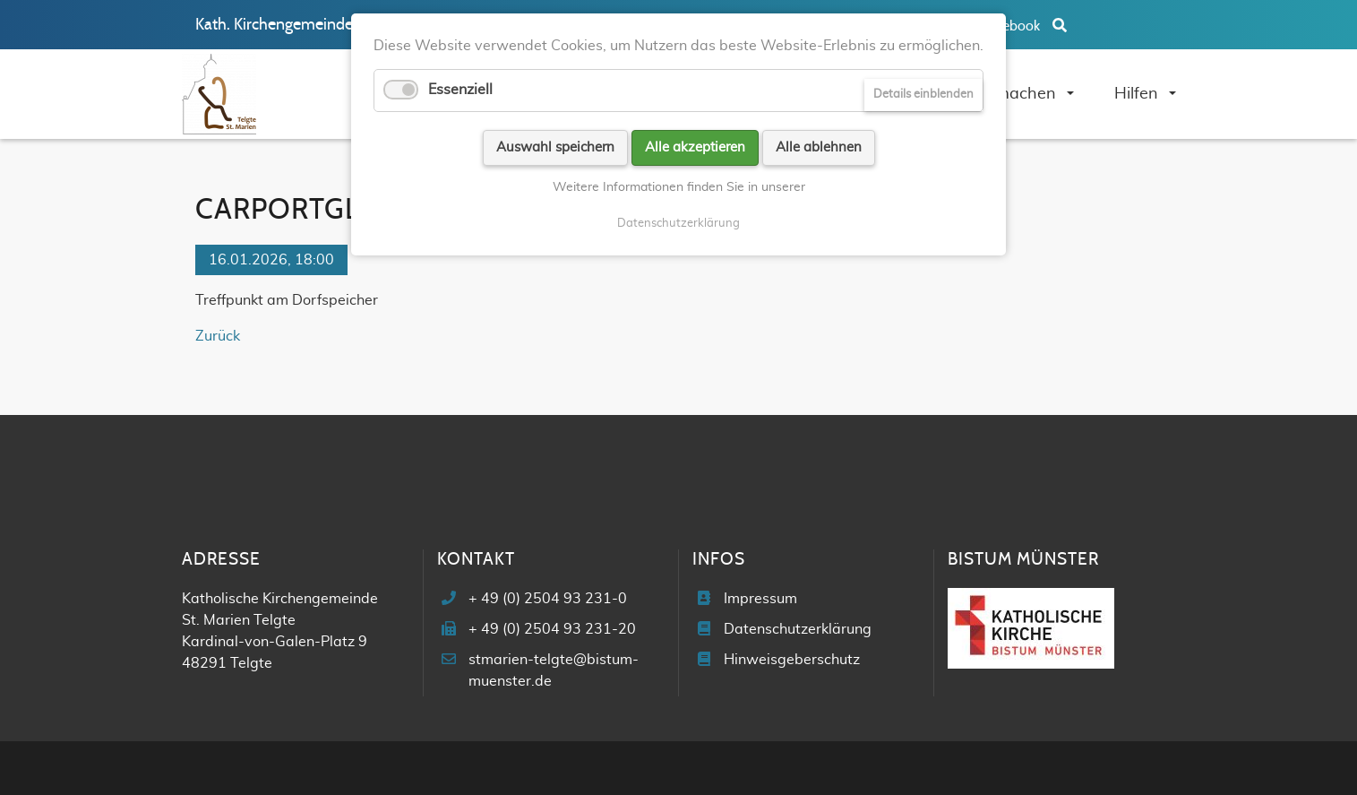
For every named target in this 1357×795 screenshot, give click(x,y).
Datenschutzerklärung (798, 629)
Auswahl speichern (555, 147)
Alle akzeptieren (695, 147)
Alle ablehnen (819, 147)
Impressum (760, 599)
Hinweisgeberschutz (792, 659)
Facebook (1011, 26)
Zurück (217, 336)
